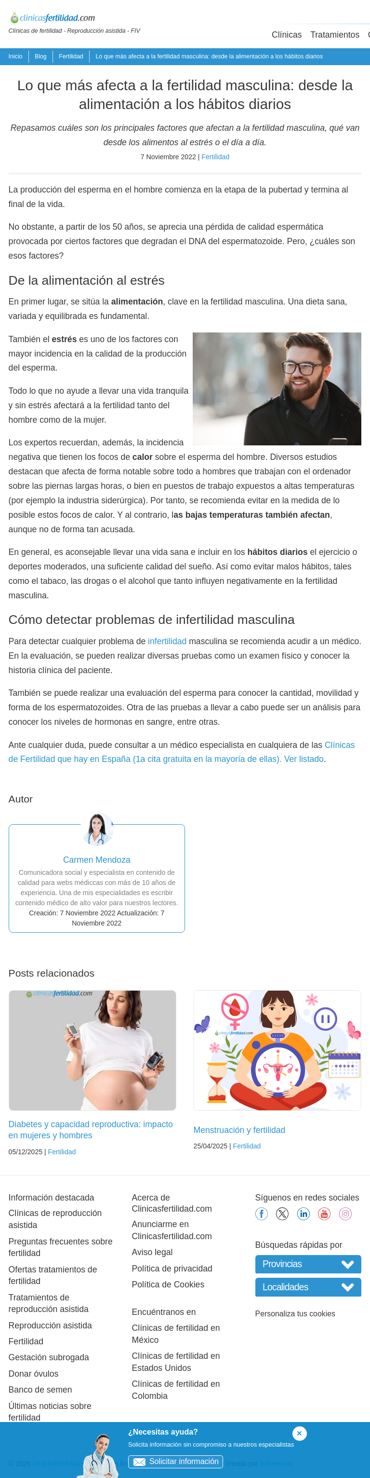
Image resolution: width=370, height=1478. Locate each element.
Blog (41, 56)
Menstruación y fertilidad (240, 1130)
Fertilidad (71, 56)
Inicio (16, 56)
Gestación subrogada (49, 1357)
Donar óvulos (34, 1374)
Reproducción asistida (50, 1325)
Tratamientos (334, 35)
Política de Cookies (168, 1284)
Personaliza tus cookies (295, 1314)
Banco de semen (40, 1390)
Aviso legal (152, 1252)
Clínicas (287, 35)
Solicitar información (174, 1461)
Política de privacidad (172, 1268)
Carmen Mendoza (97, 860)
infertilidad (167, 641)
